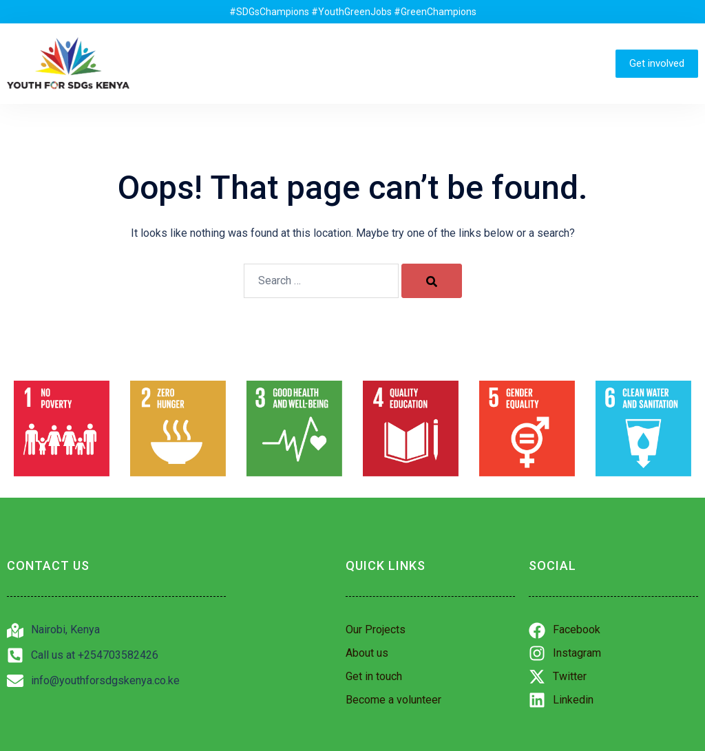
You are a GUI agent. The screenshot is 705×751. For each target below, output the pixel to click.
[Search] (431, 281)
